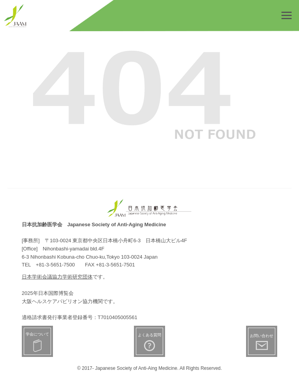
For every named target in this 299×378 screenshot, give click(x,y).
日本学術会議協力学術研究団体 (57, 277)
